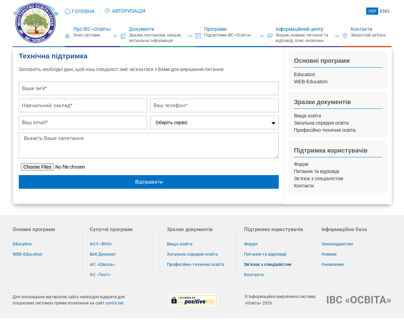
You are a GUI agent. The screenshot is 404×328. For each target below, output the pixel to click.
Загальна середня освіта (321, 123)
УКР (372, 11)
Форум (301, 164)
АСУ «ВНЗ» (101, 243)
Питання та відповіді (316, 171)
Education (304, 74)
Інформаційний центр (299, 29)
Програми (215, 29)
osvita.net (114, 303)
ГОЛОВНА (83, 11)
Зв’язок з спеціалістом (318, 178)
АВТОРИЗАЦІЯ (125, 11)
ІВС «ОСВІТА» (358, 300)
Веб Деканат (103, 254)
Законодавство (337, 243)
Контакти (361, 29)
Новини (328, 254)
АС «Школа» (102, 264)
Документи (141, 29)
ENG (385, 11)
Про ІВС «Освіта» (92, 29)
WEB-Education (311, 81)
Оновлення (332, 264)
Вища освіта (307, 115)
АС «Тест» (100, 274)
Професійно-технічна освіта (325, 130)
